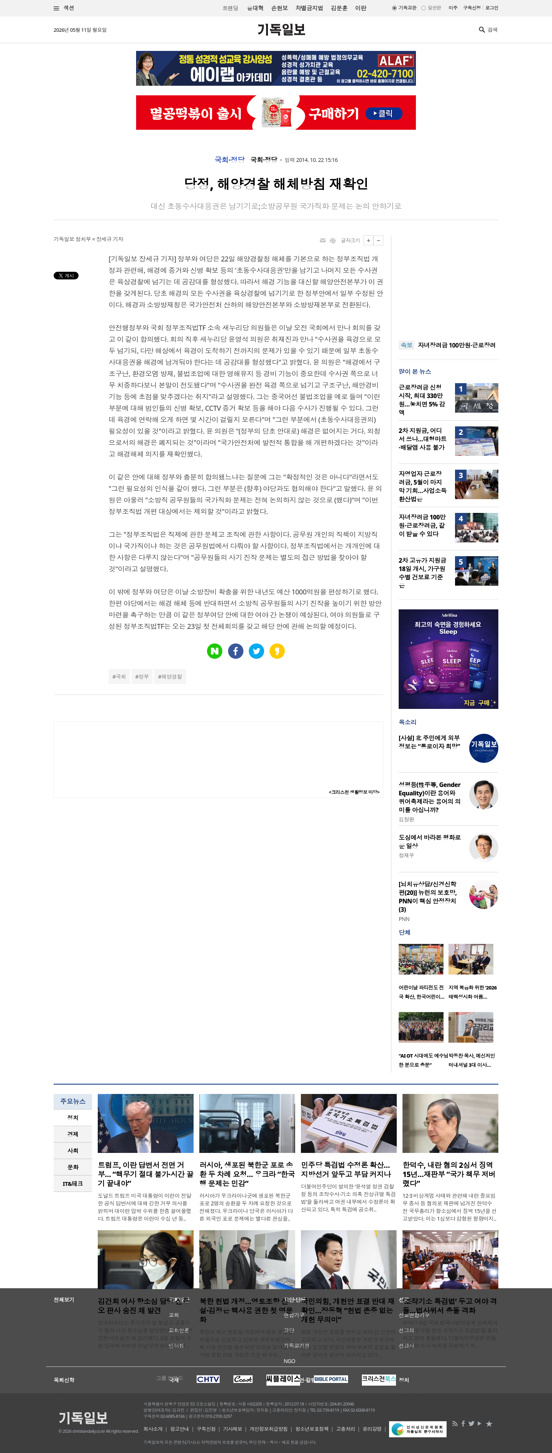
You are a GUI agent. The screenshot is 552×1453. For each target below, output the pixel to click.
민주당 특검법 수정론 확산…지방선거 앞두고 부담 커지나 (346, 1169)
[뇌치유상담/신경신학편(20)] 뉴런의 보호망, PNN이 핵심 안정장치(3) (428, 897)
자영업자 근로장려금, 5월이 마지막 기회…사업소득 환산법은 (423, 486)
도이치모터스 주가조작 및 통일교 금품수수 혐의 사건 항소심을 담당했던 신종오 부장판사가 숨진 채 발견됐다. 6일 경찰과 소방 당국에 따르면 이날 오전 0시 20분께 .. (145, 1334)
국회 (121, 676)
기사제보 (232, 1428)
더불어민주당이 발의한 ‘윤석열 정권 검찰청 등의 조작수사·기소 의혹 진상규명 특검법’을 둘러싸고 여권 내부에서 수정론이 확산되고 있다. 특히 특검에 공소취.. (348, 1198)
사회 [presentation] (73, 1150)
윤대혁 (255, 8)
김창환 (406, 819)
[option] (424, 974)
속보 (406, 345)
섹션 (64, 8)
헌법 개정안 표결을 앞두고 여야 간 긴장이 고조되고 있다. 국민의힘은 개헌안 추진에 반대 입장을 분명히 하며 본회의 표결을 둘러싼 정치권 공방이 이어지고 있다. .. (348, 1343)
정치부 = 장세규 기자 (99, 239)
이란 (360, 8)
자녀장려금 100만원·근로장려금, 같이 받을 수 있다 (422, 525)
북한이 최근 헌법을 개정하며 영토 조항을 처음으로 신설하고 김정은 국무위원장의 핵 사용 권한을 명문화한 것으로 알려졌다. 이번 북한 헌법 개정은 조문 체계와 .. (246, 1343)
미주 (453, 8)
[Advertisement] (448, 283)
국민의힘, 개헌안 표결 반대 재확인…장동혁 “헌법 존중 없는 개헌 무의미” (347, 1310)
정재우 (406, 855)
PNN (404, 918)
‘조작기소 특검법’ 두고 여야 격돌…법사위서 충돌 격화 (449, 1306)
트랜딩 (230, 8)
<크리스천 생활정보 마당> (354, 792)
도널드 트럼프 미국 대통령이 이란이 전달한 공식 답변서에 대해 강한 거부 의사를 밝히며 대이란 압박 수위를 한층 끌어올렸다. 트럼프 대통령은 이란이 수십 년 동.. (144, 1207)
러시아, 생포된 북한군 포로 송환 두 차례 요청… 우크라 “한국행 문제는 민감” (247, 1174)
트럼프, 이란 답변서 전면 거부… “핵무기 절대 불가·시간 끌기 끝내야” (145, 1174)
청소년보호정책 (312, 1428)
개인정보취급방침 (269, 1428)
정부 (143, 676)
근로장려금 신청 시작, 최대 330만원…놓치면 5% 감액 (422, 400)
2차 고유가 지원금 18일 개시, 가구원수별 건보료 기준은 (422, 573)
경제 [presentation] (73, 1134)
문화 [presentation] (73, 1167)
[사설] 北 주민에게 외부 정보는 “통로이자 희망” (429, 742)
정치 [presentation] (73, 1118)
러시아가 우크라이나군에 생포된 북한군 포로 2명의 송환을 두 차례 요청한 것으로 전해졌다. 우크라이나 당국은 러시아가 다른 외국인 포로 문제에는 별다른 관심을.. (246, 1207)
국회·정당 (229, 160)
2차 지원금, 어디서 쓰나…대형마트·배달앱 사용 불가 (423, 439)
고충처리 (345, 1428)
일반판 (434, 8)
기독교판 (407, 8)
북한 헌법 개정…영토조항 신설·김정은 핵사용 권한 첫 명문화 (246, 1310)
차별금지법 (309, 8)
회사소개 (153, 1428)
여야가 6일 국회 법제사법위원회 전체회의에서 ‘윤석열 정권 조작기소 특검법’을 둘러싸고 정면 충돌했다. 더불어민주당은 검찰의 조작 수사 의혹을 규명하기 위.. (450, 1334)
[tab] (73, 1118)
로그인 (491, 8)
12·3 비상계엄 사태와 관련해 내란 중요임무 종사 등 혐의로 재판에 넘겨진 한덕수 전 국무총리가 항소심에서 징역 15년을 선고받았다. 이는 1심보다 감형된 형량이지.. (449, 1207)
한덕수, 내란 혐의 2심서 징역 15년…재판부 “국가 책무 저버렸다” (449, 1174)
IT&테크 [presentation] (73, 1183)
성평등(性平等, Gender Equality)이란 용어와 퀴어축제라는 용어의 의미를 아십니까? (430, 797)
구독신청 (472, 8)
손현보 (279, 8)
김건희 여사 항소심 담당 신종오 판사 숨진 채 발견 (143, 1306)
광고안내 (179, 1428)
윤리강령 (372, 1428)
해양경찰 (171, 676)
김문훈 (339, 8)
